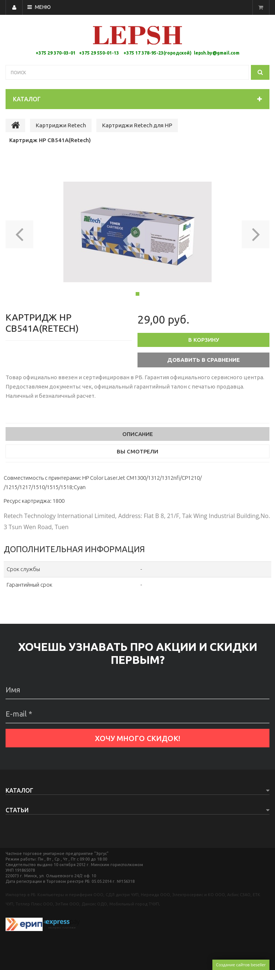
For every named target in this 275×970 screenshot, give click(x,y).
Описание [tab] (137, 434)
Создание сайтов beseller (241, 964)
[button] (19, 232)
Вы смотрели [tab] (137, 451)
